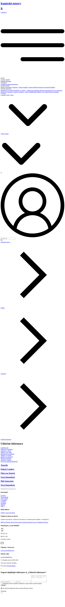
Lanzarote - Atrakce (17, 87)
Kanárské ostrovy (5, 242)
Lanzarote (3, 373)
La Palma (3, 501)
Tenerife (3, 504)
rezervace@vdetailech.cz (7, 550)
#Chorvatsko (18, 522)
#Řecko (3, 522)
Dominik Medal (11, 566)
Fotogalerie (4, 84)
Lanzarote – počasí (23, 92)
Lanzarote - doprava (12, 92)
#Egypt (46, 522)
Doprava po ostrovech (45, 90)
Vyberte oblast (24, 134)
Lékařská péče (33, 92)
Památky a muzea (28, 87)
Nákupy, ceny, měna (42, 92)
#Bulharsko (41, 522)
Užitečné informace (6, 439)
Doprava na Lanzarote (33, 90)
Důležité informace (6, 81)
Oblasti (3, 308)
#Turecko (8, 522)
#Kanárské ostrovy (32, 522)
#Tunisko (24, 522)
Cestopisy (3, 95)
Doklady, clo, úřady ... (21, 90)
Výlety (12, 95)
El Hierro (3, 495)
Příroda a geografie (53, 92)
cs (1, 172)
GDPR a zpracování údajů (8, 513)
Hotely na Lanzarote (6, 87)
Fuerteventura (4, 497)
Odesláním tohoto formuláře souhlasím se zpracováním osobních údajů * (22, 585)
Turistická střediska (49, 87)
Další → (3, 506)
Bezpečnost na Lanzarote (7, 90)
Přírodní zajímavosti (38, 87)
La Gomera (4, 500)
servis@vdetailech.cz (6, 557)
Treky (8, 95)
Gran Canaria (4, 498)
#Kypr (12, 522)
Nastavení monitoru (12, 84)
